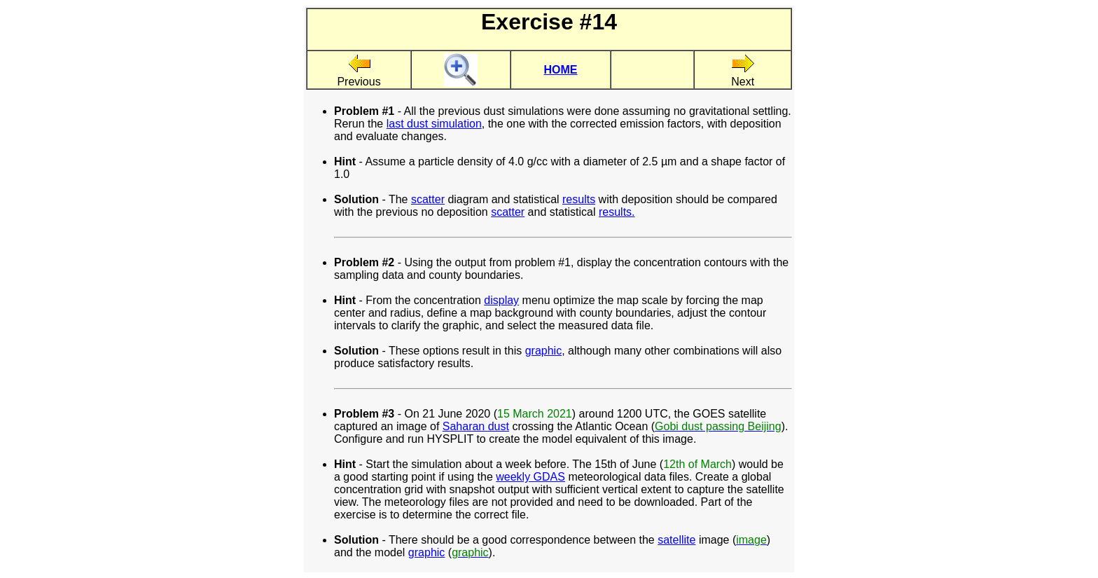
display (501, 300)
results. (617, 212)
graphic (543, 351)
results (578, 199)
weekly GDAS (530, 477)
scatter (428, 199)
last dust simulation (434, 124)
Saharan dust (476, 426)
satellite (676, 540)
